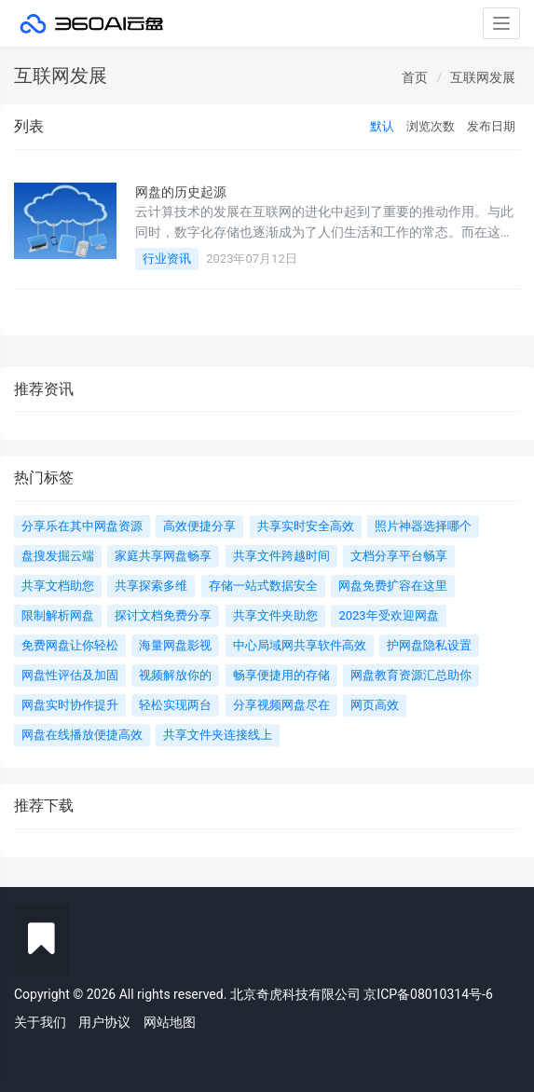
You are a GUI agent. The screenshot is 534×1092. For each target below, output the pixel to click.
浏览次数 (430, 126)
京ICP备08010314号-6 (427, 994)
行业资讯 (167, 259)
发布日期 (491, 126)
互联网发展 (482, 77)
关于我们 (40, 1022)
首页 (415, 77)
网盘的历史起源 (180, 191)
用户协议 (104, 1022)
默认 (382, 126)
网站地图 (170, 1022)
